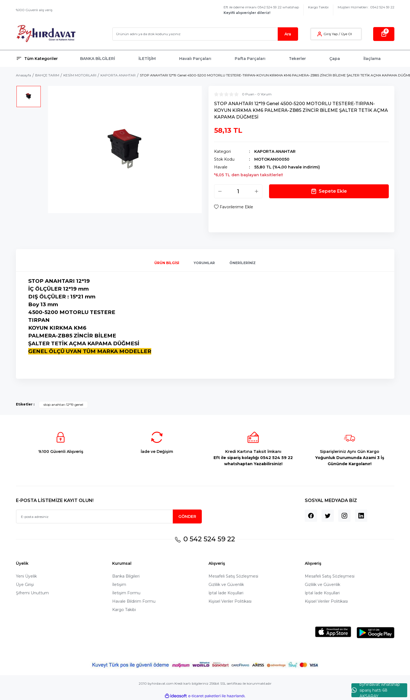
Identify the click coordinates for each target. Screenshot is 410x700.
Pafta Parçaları (250, 58)
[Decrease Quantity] (220, 191)
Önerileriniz (242, 263)
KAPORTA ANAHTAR (275, 151)
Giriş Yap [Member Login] (330, 34)
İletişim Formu (126, 592)
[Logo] (46, 34)
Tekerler (297, 58)
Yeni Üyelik (26, 576)
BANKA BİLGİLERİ (97, 58)
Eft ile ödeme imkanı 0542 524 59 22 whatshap (261, 10)
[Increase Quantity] (256, 191)
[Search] (205, 34)
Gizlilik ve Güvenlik (226, 584)
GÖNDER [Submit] (187, 516)
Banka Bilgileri (126, 576)
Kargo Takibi (318, 7)
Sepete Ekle (329, 191)
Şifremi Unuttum (32, 592)
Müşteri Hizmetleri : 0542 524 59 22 (366, 7)
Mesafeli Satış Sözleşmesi (233, 576)
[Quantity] (238, 191)
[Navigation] (44, 58)
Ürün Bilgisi (166, 263)
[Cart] (383, 34)
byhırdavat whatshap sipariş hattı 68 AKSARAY (375, 690)
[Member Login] (319, 34)
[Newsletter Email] (109, 516)
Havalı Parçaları (195, 58)
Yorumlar (204, 263)
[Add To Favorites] (233, 207)
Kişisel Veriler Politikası (229, 601)
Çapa (334, 58)
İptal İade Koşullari (225, 592)
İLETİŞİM (147, 58)
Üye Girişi (25, 584)
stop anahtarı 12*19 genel (63, 404)
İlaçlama (372, 58)
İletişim (119, 584)
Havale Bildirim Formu (133, 601)
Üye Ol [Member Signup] (346, 34)
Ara (287, 34)
